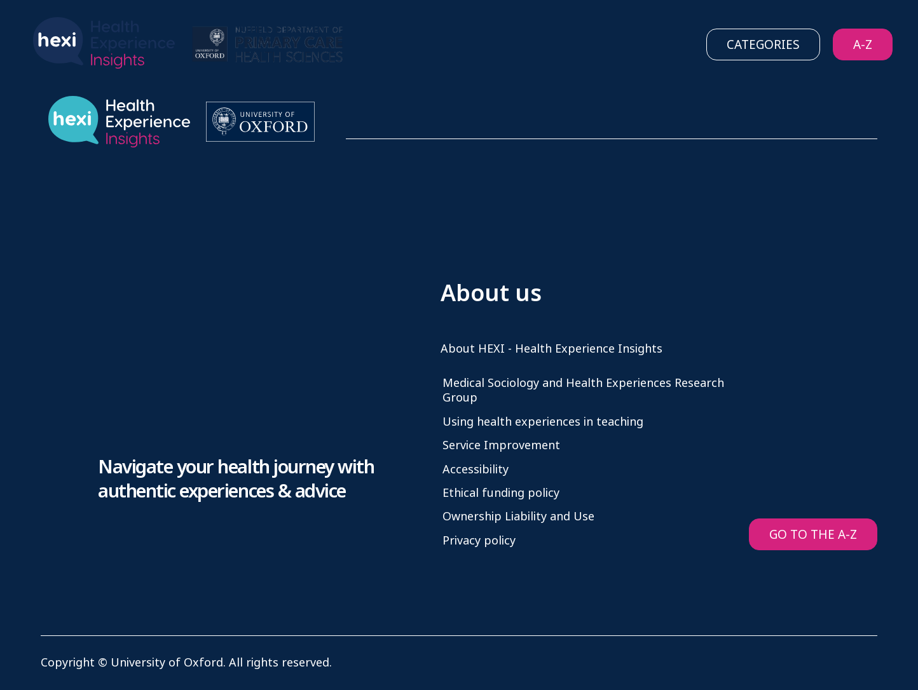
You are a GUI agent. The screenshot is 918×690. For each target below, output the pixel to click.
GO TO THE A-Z (813, 534)
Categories (763, 44)
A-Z (862, 44)
